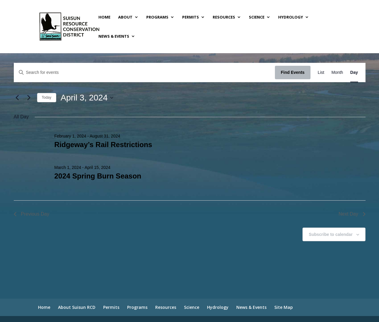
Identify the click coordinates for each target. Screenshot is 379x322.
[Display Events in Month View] (337, 72)
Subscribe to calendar (330, 234)
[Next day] (29, 97)
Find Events (293, 72)
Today (46, 97)
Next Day (352, 213)
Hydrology (290, 17)
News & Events (113, 36)
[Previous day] (17, 97)
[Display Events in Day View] (354, 72)
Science (256, 17)
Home (104, 17)
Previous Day (31, 213)
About (125, 17)
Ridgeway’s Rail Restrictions (103, 145)
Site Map (283, 307)
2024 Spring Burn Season (97, 176)
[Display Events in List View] (321, 72)
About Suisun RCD (76, 307)
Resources (224, 17)
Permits (190, 17)
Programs (157, 17)
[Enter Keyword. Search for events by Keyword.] (144, 72)
